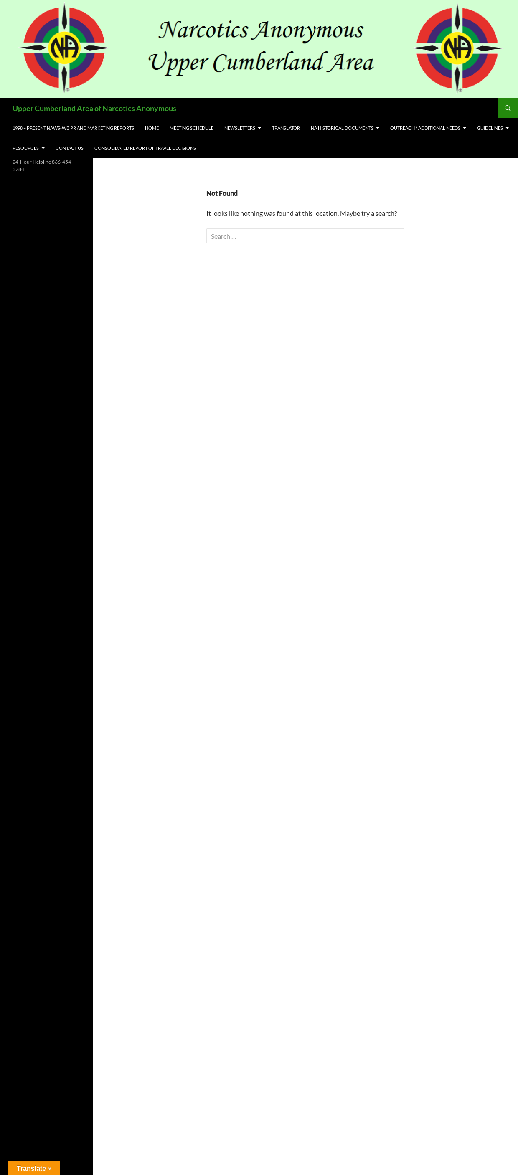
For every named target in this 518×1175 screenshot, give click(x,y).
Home (152, 128)
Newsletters (239, 128)
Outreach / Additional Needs (425, 128)
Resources (26, 148)
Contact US (70, 148)
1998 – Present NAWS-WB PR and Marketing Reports (73, 128)
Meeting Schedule (191, 128)
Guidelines (490, 128)
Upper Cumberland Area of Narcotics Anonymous (94, 108)
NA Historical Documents (342, 128)
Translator (286, 128)
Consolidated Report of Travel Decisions (145, 148)
